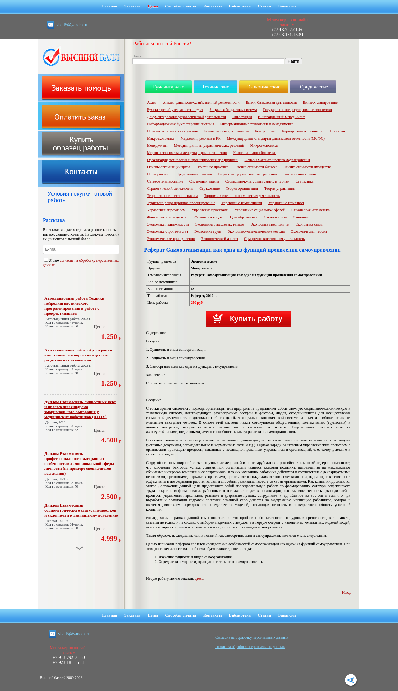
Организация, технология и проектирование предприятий (192, 160)
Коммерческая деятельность (226, 131)
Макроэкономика (160, 138)
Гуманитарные (168, 86)
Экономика (301, 217)
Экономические (263, 86)
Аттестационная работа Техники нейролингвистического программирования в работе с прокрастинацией (74, 306)
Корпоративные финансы (302, 131)
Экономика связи (309, 224)
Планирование (158, 174)
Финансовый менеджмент (167, 217)
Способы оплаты (180, 6)
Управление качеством (286, 203)
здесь (199, 578)
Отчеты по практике (212, 167)
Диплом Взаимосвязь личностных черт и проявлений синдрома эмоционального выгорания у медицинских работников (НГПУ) (80, 409)
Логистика (336, 131)
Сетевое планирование (165, 181)
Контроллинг (265, 131)
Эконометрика (275, 217)
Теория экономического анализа (172, 195)
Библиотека (240, 6)
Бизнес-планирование (320, 102)
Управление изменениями (241, 203)
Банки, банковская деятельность (271, 102)
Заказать (132, 6)
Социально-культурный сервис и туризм (257, 181)
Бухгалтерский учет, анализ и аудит (175, 109)
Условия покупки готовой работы (80, 197)
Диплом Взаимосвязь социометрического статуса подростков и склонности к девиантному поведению (81, 510)
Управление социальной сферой (259, 210)
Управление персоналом (166, 210)
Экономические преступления (171, 238)
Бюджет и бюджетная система (233, 109)
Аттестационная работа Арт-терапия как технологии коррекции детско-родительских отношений (78, 355)
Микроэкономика (264, 145)
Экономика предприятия (270, 224)
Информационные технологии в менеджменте (256, 124)
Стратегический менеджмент (170, 188)
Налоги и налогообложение (254, 152)
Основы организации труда (168, 167)
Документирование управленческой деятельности (186, 117)
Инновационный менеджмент (281, 117)
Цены (153, 6)
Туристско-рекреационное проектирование (181, 203)
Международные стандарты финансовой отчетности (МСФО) (276, 138)
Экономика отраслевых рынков (220, 224)
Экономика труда (207, 231)
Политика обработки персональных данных (250, 647)
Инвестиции (242, 117)
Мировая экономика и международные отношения (187, 152)
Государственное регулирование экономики (297, 109)
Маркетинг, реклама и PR (201, 138)
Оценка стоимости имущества (307, 167)
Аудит (152, 102)
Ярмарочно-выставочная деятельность (274, 238)
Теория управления (279, 188)
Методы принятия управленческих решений (209, 145)
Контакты (212, 6)
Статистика (304, 181)
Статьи (264, 6)
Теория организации (242, 188)
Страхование (209, 188)
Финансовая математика (310, 210)
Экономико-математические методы (256, 231)
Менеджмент (157, 145)
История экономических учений (172, 131)
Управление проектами (210, 210)
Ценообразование (244, 217)
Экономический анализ (219, 238)
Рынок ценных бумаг (300, 174)
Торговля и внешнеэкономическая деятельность (242, 195)
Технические (215, 86)
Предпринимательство (194, 174)
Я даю (52, 260)
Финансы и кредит (209, 217)
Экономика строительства (167, 231)
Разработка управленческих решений (247, 174)
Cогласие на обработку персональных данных (251, 637)
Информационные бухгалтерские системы (180, 124)
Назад (346, 592)
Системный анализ (204, 181)
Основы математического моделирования (277, 160)
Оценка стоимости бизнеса (255, 167)
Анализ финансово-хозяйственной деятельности (201, 102)
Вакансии (287, 6)
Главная (109, 6)
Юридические (313, 86)
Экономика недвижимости (168, 224)
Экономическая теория (309, 231)
